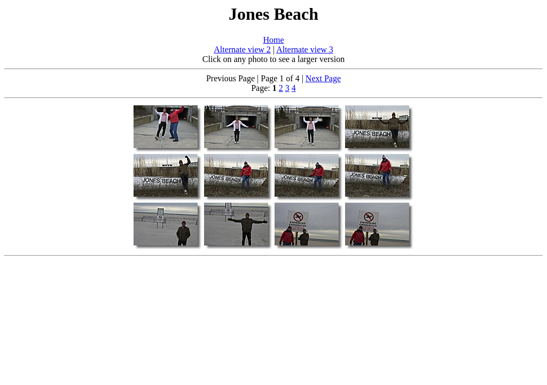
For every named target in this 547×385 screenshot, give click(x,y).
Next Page (323, 78)
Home (273, 39)
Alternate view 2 (242, 49)
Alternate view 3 (304, 49)
